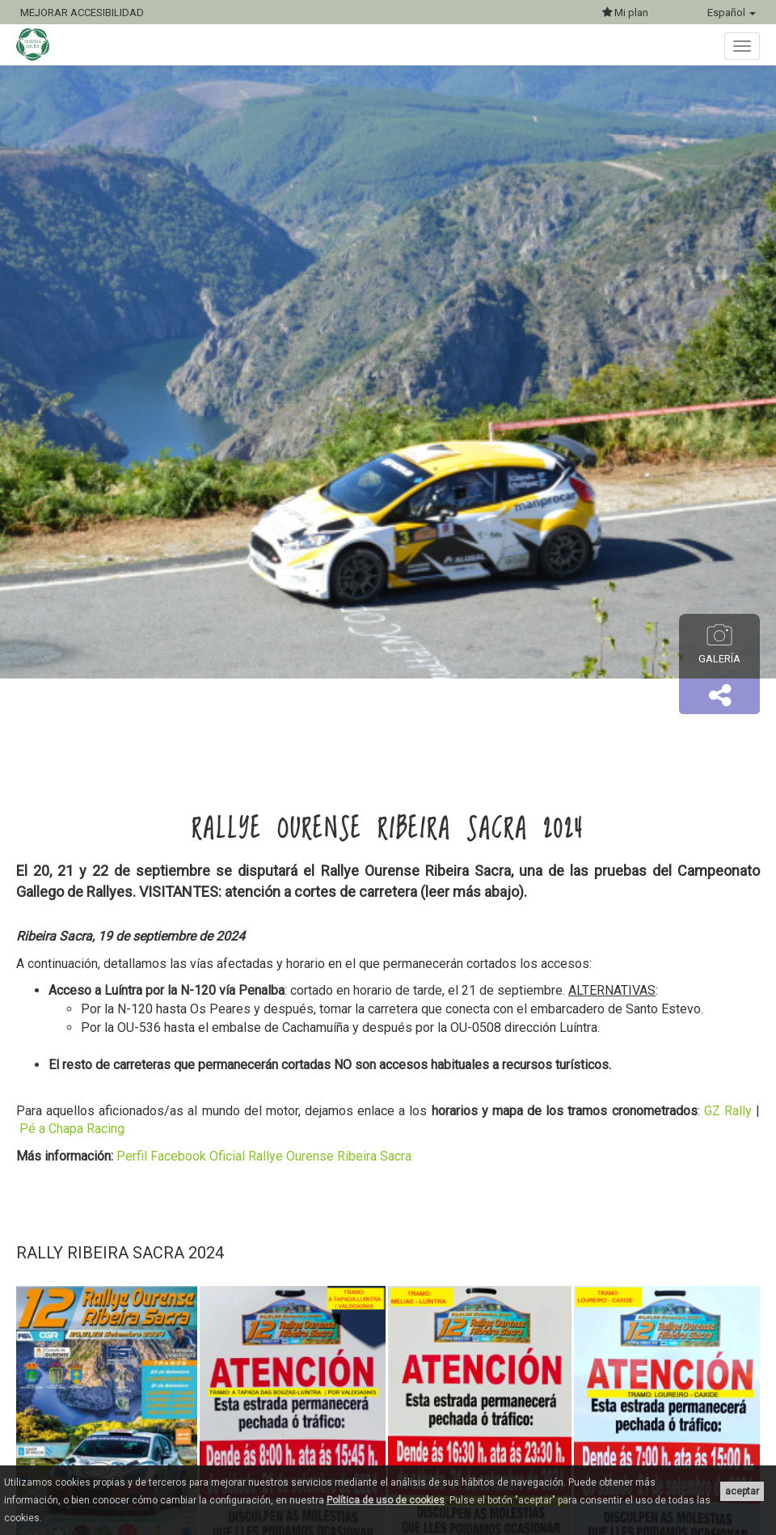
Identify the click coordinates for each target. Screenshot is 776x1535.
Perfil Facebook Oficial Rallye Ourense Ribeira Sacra (263, 1156)
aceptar (742, 1491)
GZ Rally (728, 1110)
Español (731, 12)
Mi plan (625, 12)
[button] (719, 696)
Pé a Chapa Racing (71, 1128)
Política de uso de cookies (386, 1500)
